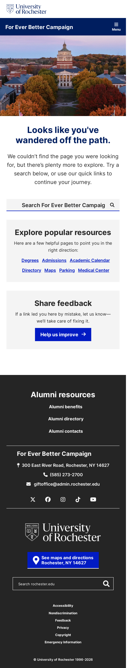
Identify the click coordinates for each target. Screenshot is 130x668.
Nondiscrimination (63, 613)
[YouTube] (93, 499)
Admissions (54, 260)
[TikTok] (78, 499)
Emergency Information (63, 642)
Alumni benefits (65, 407)
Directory (31, 270)
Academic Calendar (90, 260)
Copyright (63, 635)
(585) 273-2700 (66, 475)
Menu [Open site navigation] (116, 26)
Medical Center (93, 270)
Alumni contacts (66, 431)
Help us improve (63, 334)
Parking (67, 270)
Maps (50, 270)
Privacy (63, 627)
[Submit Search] (112, 205)
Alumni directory (65, 419)
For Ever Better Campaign (39, 27)
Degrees (30, 260)
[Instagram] (63, 499)
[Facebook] (48, 499)
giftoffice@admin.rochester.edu (66, 484)
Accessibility (63, 605)
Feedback (63, 620)
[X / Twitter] (32, 499)
